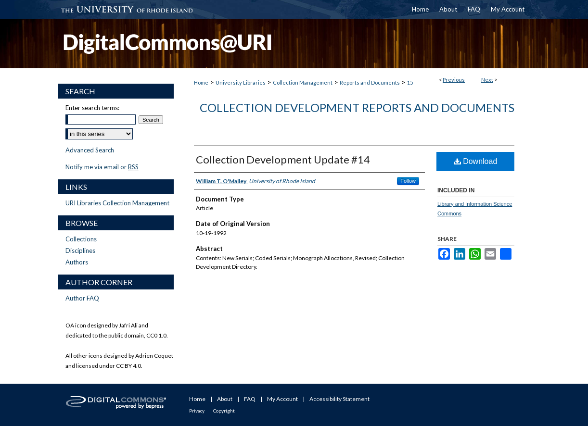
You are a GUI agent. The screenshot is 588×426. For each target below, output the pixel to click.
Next (487, 79)
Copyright (224, 410)
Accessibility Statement (339, 398)
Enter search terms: (92, 108)
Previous (454, 79)
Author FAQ (82, 298)
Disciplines (80, 250)
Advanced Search (89, 150)
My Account (282, 398)
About (224, 398)
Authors (76, 262)
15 (410, 82)
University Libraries (241, 82)
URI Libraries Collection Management (117, 203)
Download (476, 161)
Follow (408, 181)
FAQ (250, 398)
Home (201, 82)
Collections (81, 239)
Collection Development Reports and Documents (357, 107)
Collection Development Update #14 (283, 159)
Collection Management (302, 82)
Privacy (197, 410)
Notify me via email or (102, 167)
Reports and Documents (370, 82)
